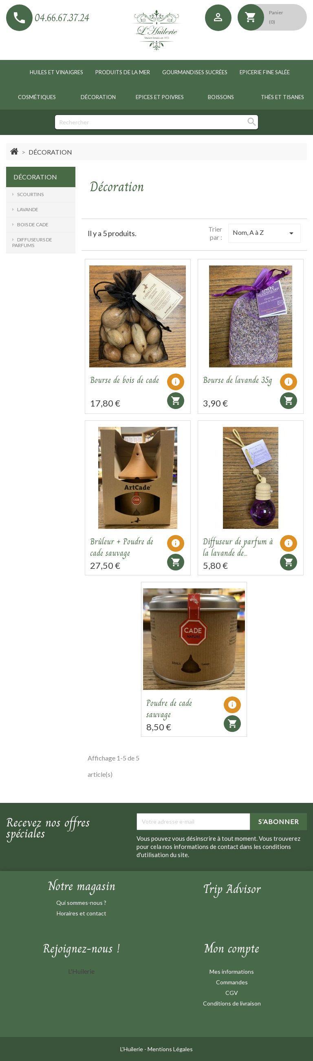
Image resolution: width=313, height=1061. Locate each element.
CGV (231, 992)
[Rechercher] (156, 122)
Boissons (221, 97)
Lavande (27, 209)
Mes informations (231, 971)
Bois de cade (32, 224)
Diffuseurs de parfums (32, 242)
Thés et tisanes (282, 97)
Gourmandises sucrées (194, 72)
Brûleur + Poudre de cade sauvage (121, 547)
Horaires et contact (81, 913)
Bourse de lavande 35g (237, 380)
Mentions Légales (170, 1049)
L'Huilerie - (134, 1049)
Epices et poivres (160, 97)
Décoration (98, 97)
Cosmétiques (37, 97)
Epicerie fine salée (265, 72)
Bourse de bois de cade (124, 380)
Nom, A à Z (264, 233)
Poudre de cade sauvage (169, 709)
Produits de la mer (122, 72)
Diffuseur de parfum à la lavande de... (238, 547)
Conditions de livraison (232, 1003)
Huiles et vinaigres (56, 72)
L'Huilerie (81, 971)
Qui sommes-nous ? (81, 902)
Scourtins (30, 194)
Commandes (232, 982)
